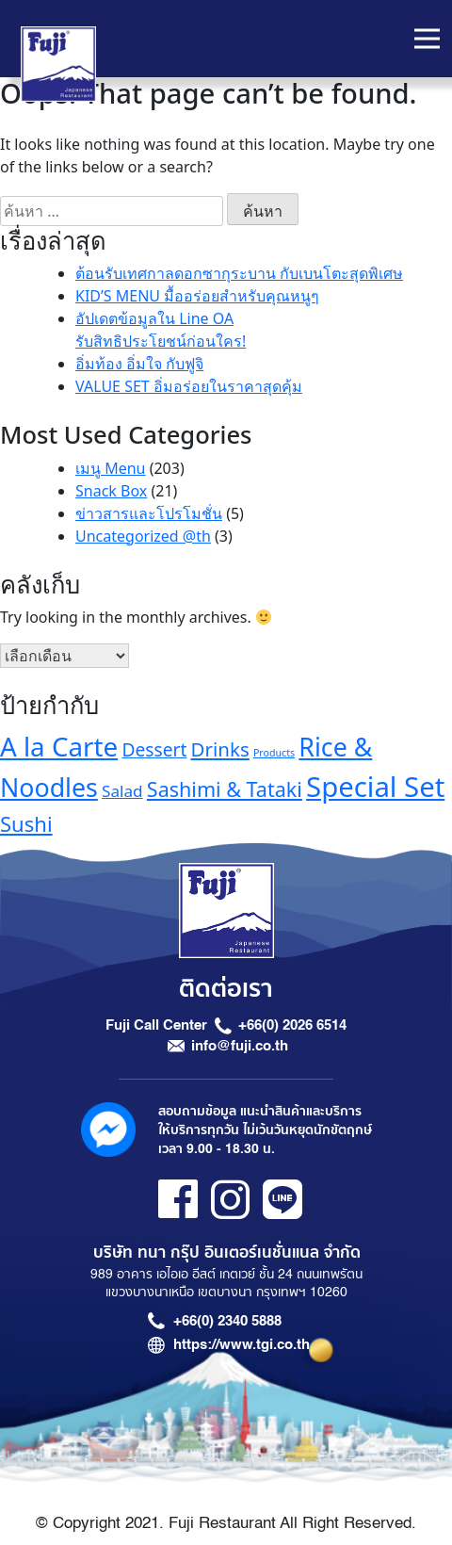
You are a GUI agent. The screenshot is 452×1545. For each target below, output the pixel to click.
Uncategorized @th (143, 536)
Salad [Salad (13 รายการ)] (122, 791)
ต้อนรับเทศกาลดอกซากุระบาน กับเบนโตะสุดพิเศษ (239, 273)
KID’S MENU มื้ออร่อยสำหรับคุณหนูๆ (197, 295)
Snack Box (111, 490)
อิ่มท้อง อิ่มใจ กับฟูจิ (139, 363)
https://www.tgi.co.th (241, 1344)
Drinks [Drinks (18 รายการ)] (220, 749)
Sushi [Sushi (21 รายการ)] (26, 823)
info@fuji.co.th (239, 1045)
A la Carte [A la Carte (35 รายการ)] (59, 746)
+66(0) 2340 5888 (227, 1320)
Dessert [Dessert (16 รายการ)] (153, 749)
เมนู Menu (110, 468)
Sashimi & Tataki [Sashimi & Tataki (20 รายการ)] (224, 789)
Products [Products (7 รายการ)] (274, 752)
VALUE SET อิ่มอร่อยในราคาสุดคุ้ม (188, 386)
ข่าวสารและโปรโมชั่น (148, 513)
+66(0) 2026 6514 (292, 1025)
